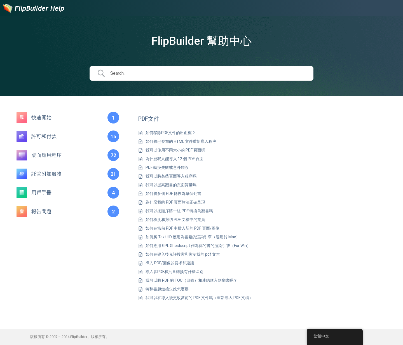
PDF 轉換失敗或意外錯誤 (167, 167)
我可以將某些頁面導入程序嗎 (171, 176)
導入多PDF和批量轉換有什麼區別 (174, 271)
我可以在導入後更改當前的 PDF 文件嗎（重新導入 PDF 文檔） (199, 297)
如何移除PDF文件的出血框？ (171, 132)
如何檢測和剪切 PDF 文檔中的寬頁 (175, 219)
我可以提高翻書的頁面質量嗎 (171, 185)
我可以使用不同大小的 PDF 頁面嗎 (175, 150)
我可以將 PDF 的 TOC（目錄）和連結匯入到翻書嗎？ (191, 280)
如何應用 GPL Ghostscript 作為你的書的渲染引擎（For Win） (198, 245)
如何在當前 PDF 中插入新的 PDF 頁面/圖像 (182, 228)
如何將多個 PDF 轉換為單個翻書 (173, 193)
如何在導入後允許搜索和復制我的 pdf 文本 (183, 254)
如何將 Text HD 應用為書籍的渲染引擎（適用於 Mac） (193, 237)
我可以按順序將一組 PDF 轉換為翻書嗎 (179, 211)
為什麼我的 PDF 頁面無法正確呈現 (175, 202)
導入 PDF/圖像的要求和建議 (170, 263)
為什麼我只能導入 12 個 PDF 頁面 (174, 159)
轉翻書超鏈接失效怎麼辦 (167, 289)
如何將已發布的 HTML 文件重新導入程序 (181, 141)
